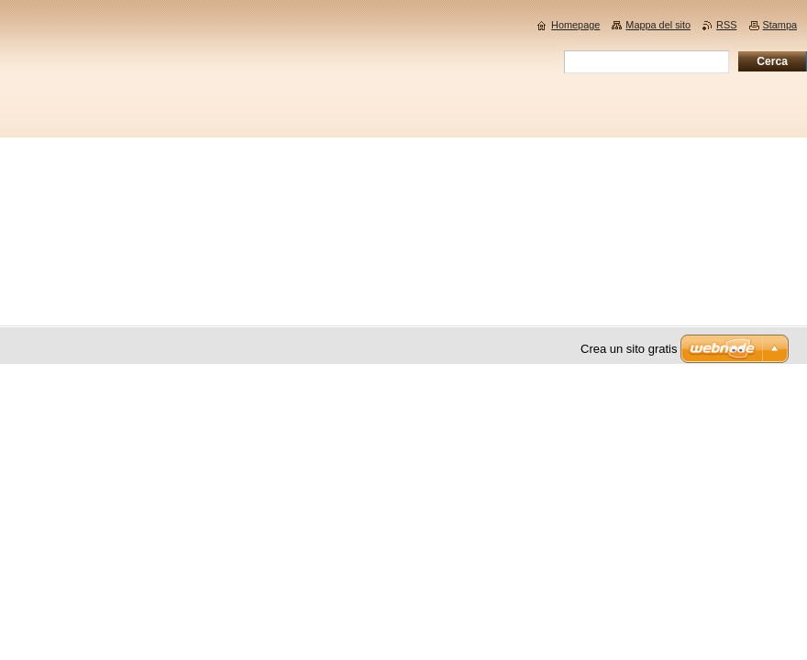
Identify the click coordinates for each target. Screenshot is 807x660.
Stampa (780, 24)
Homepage (575, 24)
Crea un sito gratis (629, 349)
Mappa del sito (658, 24)
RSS (726, 24)
